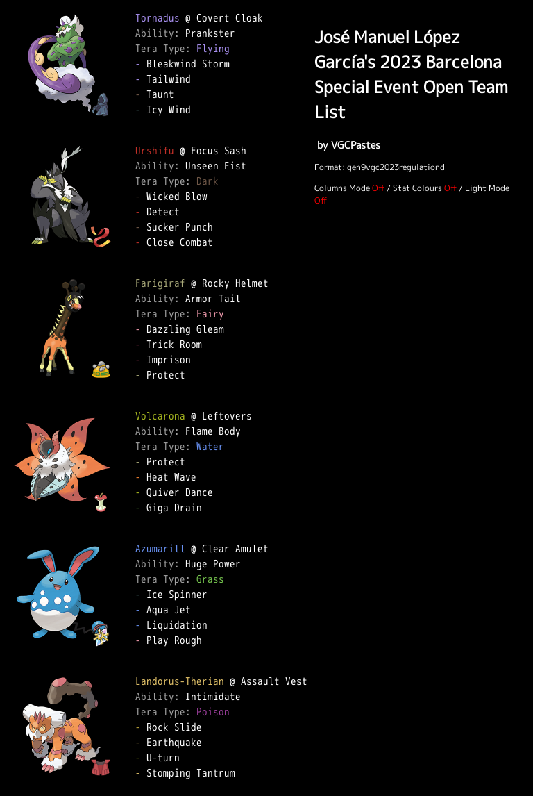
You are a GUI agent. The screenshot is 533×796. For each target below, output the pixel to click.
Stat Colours (417, 188)
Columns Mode (342, 188)
